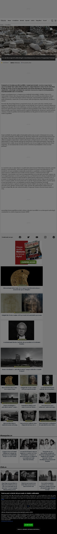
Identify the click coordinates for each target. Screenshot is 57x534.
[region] (28, 512)
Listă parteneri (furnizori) (7, 521)
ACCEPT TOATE (28, 525)
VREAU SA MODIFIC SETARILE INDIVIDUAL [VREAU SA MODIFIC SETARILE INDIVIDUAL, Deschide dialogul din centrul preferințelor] (28, 529)
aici (28, 506)
